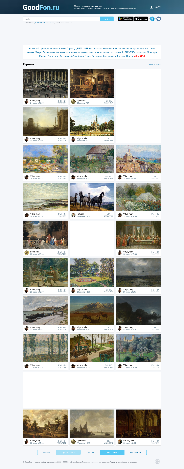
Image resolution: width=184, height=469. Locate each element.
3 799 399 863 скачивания (44, 23)
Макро (38, 52)
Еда (90, 48)
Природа (152, 52)
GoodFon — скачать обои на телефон (40, 462)
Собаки (73, 56)
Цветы (129, 56)
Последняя (135, 452)
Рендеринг (53, 56)
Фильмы (121, 56)
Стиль (88, 55)
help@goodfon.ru (74, 462)
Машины (49, 52)
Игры (118, 48)
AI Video (139, 55)
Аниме (62, 48)
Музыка (85, 52)
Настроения (95, 52)
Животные (108, 48)
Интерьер (134, 48)
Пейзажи (129, 52)
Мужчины (75, 52)
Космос (144, 48)
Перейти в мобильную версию (123, 462)
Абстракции (42, 48)
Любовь (30, 52)
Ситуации (65, 56)
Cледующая (112, 452)
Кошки (151, 48)
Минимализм (63, 52)
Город (70, 48)
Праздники (141, 52)
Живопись (97, 48)
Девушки (81, 48)
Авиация (54, 48)
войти (155, 7)
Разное (43, 55)
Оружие (117, 52)
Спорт (81, 56)
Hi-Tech (32, 48)
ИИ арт (125, 48)
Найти (107, 19)
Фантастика (109, 55)
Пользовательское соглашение (95, 462)
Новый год (108, 52)
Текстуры (97, 56)
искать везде (155, 64)
